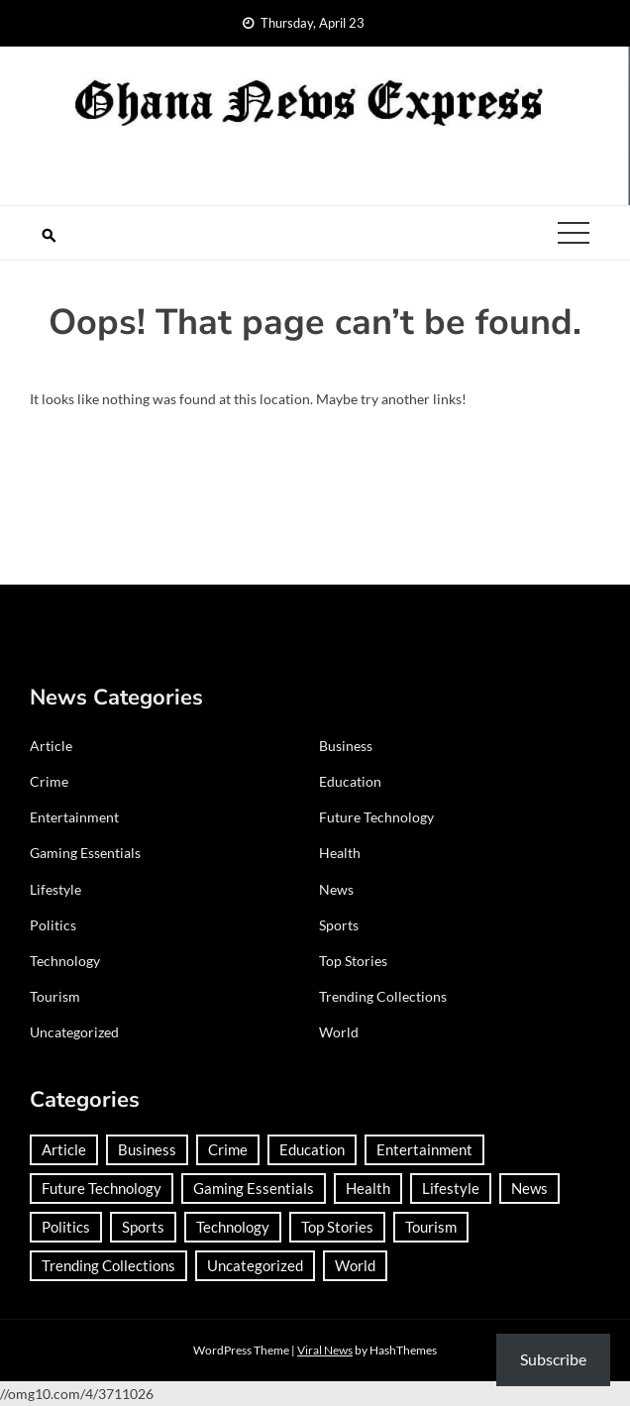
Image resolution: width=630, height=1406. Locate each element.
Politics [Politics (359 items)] (66, 1227)
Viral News (325, 1350)
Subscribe (553, 1359)
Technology (65, 960)
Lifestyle (55, 889)
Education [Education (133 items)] (312, 1149)
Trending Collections (383, 996)
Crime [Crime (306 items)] (228, 1149)
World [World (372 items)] (355, 1265)
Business (345, 745)
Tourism (55, 996)
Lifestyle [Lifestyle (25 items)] (450, 1188)
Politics (53, 925)
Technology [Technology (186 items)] (232, 1227)
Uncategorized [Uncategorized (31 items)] (255, 1265)
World (339, 1032)
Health (340, 852)
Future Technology (376, 817)
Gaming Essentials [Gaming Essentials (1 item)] (253, 1188)
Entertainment (74, 817)
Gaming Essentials (85, 852)
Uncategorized (74, 1032)
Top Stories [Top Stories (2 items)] (337, 1227)
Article (51, 745)
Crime (49, 781)
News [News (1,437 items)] (529, 1188)
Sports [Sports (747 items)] (143, 1227)
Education (350, 781)
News (336, 889)
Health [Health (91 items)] (368, 1188)
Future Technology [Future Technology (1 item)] (101, 1188)
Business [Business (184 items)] (147, 1149)
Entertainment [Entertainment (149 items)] (424, 1149)
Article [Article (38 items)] (64, 1149)
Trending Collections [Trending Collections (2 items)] (108, 1265)
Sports (339, 925)
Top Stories (353, 960)
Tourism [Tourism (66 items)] (431, 1227)
